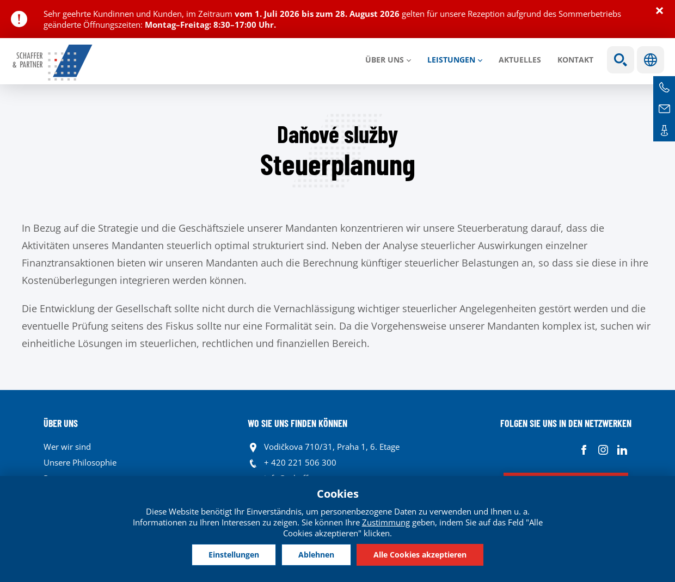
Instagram (602, 449)
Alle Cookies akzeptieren (420, 554)
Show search (620, 59)
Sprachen (650, 59)
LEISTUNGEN (451, 59)
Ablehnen (316, 554)
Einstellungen (233, 554)
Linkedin (621, 449)
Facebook (583, 449)
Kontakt (575, 59)
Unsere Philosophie (80, 462)
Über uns (384, 59)
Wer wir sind (67, 446)
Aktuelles (520, 59)
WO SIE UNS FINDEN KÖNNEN (297, 423)
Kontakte (664, 130)
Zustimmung (386, 522)
